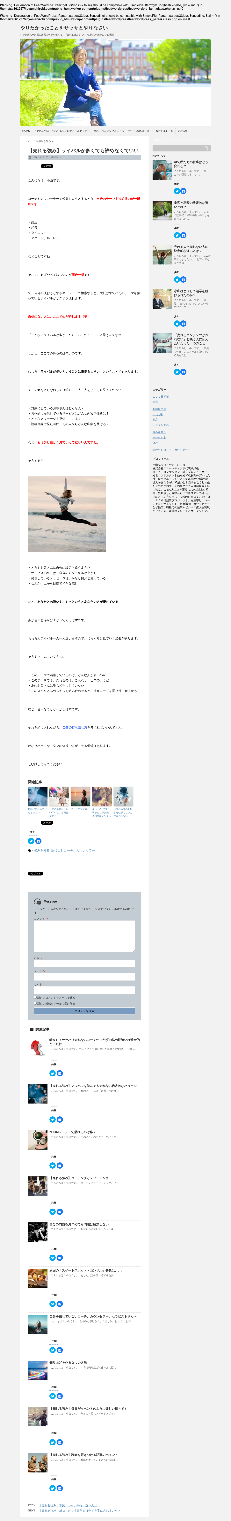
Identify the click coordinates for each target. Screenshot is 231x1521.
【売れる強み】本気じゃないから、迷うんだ (69, 1505)
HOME (26, 130)
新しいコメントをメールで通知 (56, 997)
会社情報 (182, 130)
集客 (155, 401)
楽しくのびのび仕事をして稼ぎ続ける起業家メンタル (101, 812)
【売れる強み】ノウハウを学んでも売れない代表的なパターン (94, 1086)
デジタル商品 (161, 424)
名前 (38, 957)
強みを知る (42, 850)
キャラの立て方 (79, 809)
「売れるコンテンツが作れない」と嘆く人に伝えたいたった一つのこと (191, 339)
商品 (155, 419)
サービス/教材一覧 (138, 130)
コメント (41, 918)
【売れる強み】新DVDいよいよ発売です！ (58, 812)
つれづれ (158, 414)
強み (155, 442)
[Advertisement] (182, 539)
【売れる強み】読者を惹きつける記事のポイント (85, 1454)
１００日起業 (161, 396)
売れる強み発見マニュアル (109, 130)
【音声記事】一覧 (163, 130)
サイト (38, 984)
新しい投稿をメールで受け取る (56, 1003)
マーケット (159, 437)
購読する (162, 140)
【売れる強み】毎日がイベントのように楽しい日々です (88, 1408)
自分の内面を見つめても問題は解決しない (79, 1224)
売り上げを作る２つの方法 (68, 1362)
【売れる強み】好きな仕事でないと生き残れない (123, 812)
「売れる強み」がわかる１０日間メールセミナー (62, 130)
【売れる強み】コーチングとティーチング (80, 1178)
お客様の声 (159, 409)
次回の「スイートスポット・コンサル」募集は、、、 (88, 1270)
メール (40, 971)
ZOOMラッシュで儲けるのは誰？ (72, 1132)
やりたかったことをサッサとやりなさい (64, 27)
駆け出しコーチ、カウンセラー (73, 850)
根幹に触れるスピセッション (37, 811)
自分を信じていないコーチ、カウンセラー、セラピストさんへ (93, 1316)
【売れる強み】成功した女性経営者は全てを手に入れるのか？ (81, 1510)
